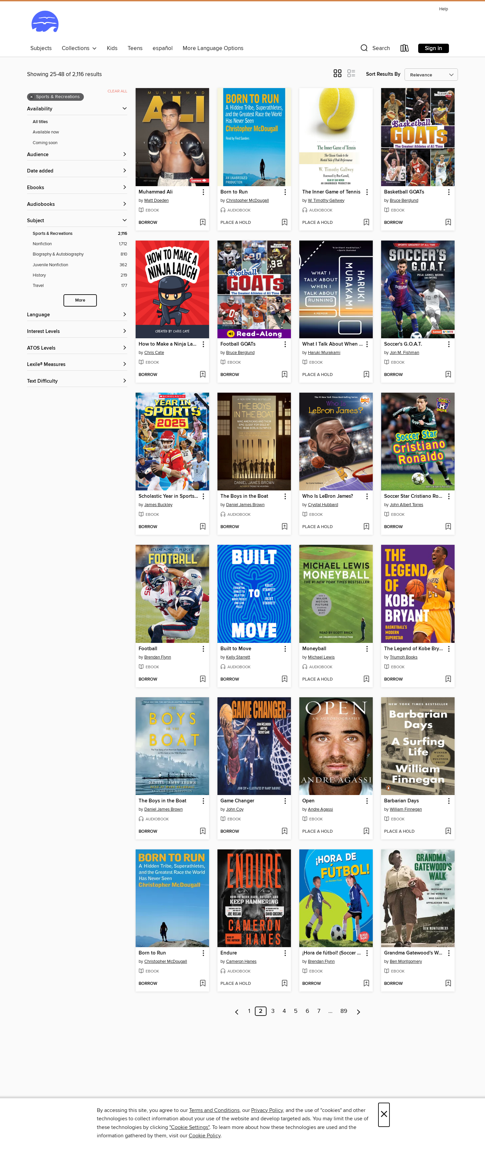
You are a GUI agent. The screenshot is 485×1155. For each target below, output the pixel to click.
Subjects (41, 48)
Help (443, 9)
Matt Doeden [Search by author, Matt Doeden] (156, 200)
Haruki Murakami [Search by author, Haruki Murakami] (324, 352)
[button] (374, 49)
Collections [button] (79, 48)
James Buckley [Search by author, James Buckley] (158, 504)
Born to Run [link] (234, 192)
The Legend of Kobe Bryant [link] (414, 649)
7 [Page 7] (318, 1011)
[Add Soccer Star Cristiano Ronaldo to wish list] (448, 527)
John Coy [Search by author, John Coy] (235, 809)
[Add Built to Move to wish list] (284, 679)
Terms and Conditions (214, 1110)
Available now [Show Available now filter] (46, 132)
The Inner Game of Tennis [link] (331, 192)
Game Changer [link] (237, 801)
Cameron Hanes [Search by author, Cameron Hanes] (241, 961)
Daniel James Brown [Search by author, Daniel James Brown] (245, 504)
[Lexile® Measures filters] (77, 364)
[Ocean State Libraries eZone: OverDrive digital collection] (44, 23)
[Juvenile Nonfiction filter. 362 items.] (80, 265)
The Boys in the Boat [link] (244, 496)
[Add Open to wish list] (366, 831)
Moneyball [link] (314, 649)
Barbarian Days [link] (401, 801)
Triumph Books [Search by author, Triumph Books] (404, 657)
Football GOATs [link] (238, 344)
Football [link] (148, 649)
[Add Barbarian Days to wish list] (448, 831)
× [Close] (384, 1114)
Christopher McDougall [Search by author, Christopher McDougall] (247, 200)
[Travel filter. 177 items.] (80, 285)
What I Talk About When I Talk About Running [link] (332, 344)
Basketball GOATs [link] (404, 192)
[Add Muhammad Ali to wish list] (202, 223)
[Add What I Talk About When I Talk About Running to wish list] (366, 375)
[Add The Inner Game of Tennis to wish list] (366, 223)
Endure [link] (228, 953)
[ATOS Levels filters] (77, 348)
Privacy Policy (267, 1110)
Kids (112, 48)
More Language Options (213, 48)
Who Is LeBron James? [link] (327, 496)
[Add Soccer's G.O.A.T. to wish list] (448, 375)
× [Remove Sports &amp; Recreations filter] (31, 97)
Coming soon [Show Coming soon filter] (45, 142)
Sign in (433, 48)
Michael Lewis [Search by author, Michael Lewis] (321, 657)
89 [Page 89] (343, 1011)
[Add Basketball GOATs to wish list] (448, 223)
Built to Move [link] (235, 649)
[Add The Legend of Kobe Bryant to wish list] (448, 679)
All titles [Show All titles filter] (40, 122)
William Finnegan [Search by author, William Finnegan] (406, 809)
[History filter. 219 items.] (80, 275)
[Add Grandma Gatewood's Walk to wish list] (448, 984)
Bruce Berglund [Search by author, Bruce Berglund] (404, 200)
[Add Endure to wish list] (284, 984)
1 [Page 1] (249, 1011)
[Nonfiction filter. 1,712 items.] (80, 244)
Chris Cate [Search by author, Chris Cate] (154, 352)
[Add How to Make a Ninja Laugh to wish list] (202, 375)
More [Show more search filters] (80, 300)
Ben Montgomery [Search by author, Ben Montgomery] (406, 961)
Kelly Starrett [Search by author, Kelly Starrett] (238, 657)
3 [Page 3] (273, 1011)
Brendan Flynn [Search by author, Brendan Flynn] (157, 657)
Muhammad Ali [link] (156, 192)
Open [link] (308, 801)
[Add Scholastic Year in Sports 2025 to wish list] (202, 527)
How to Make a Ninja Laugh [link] (169, 344)
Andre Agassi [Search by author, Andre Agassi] (320, 809)
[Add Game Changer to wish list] (284, 831)
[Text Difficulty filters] (77, 381)
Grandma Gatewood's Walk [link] (414, 953)
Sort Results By (383, 74)
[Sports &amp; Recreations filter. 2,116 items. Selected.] (80, 233)
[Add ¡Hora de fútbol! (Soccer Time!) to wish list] (366, 984)
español (163, 48)
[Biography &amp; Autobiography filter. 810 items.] (80, 254)
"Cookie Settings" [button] (189, 1127)
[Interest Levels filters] (77, 331)
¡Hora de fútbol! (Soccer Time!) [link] (332, 953)
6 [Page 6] (307, 1011)
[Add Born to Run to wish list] (284, 223)
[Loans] (405, 49)
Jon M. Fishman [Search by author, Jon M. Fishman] (404, 352)
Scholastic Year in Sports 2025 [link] (169, 496)
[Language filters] (77, 315)
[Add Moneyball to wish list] (366, 679)
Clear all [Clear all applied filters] (117, 91)
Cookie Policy (204, 1135)
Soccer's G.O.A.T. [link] (403, 344)
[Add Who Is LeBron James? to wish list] (366, 527)
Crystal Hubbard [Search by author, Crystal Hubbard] (323, 504)
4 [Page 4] (284, 1011)
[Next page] (358, 1011)
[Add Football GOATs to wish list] (284, 375)
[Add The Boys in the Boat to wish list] (284, 527)
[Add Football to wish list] (202, 679)
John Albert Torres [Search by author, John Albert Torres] (406, 504)
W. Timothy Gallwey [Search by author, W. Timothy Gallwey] (326, 200)
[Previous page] (237, 1011)
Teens (135, 48)
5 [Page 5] (296, 1011)
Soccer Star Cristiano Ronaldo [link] (414, 496)
